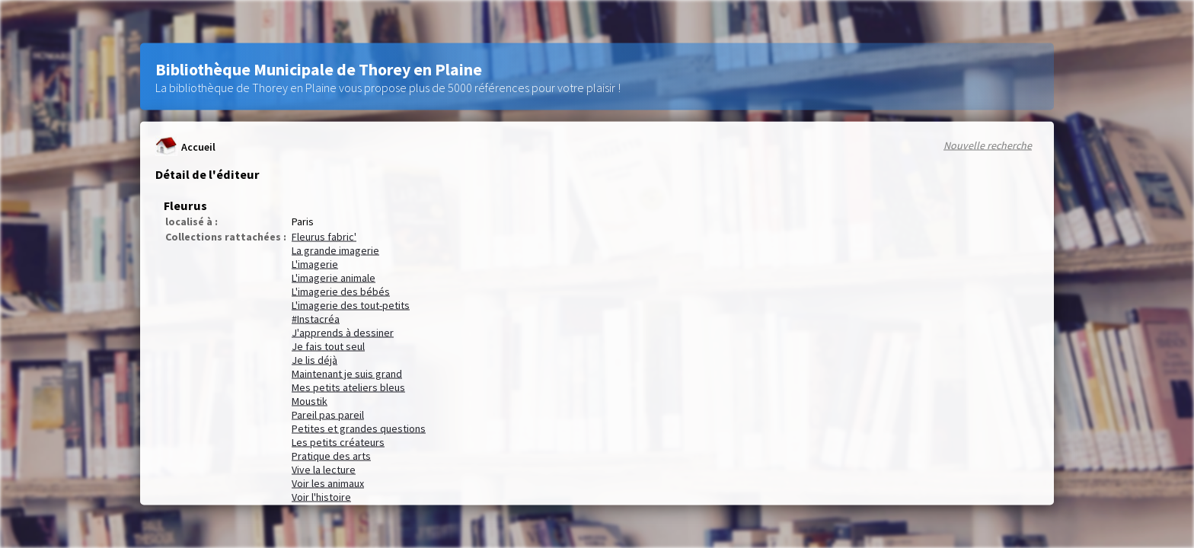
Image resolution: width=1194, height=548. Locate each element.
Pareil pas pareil (328, 415)
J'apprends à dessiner (343, 332)
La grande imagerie (335, 250)
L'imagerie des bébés (341, 291)
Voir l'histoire (321, 497)
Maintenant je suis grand (347, 374)
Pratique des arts (331, 456)
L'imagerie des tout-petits (351, 305)
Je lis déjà (314, 360)
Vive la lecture (324, 469)
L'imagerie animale (333, 278)
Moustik (309, 401)
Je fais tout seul (328, 346)
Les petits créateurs (338, 442)
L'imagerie (315, 264)
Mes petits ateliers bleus (348, 387)
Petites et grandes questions (359, 428)
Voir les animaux (328, 483)
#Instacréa (316, 319)
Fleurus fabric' (324, 237)
